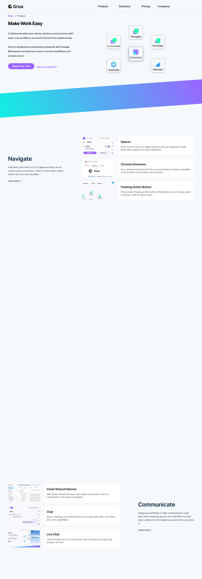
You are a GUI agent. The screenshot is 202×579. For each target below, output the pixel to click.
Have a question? (47, 67)
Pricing (146, 6)
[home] (16, 6)
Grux (11, 16)
